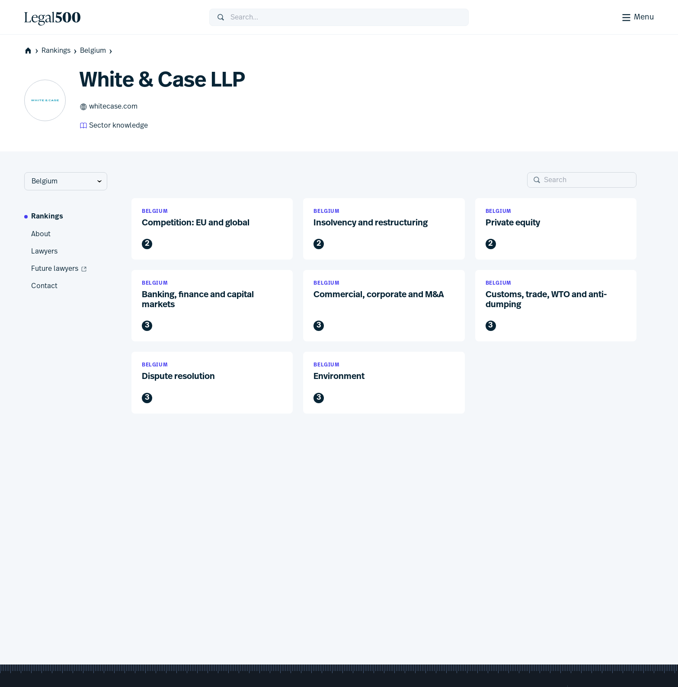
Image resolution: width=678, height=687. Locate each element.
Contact (44, 286)
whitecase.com (109, 107)
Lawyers (44, 251)
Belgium (97, 51)
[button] (212, 229)
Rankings (60, 51)
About (41, 234)
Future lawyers (59, 269)
